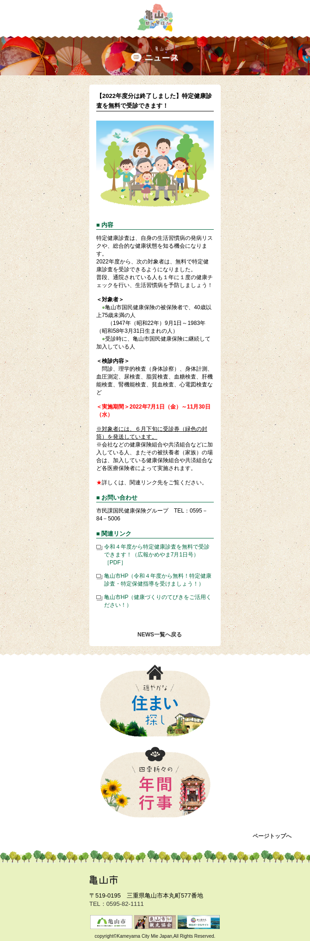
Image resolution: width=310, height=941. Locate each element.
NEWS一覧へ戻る (159, 634)
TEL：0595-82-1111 (116, 903)
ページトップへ (272, 836)
